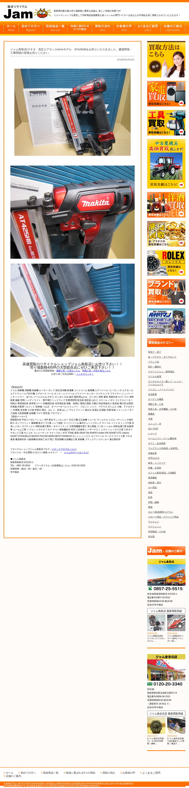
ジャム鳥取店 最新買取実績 (166, 611)
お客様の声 (128, 772)
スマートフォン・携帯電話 (161, 371)
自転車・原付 (154, 482)
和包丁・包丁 (154, 352)
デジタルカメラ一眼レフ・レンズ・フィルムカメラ (165, 383)
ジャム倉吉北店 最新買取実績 (166, 713)
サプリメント (154, 526)
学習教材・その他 (157, 531)
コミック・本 (154, 424)
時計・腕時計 (154, 366)
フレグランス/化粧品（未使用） (163, 448)
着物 (150, 507)
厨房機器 (152, 477)
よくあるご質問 (151, 772)
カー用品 (152, 487)
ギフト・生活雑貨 (157, 443)
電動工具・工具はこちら (68, 370)
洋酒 (150, 419)
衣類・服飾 (153, 502)
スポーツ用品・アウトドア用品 (163, 517)
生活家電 (152, 394)
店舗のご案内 (13, 776)
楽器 (150, 492)
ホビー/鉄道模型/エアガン (160, 512)
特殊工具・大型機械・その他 (162, 409)
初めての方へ (28, 772)
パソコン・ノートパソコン (161, 389)
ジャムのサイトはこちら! (76, 452)
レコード (152, 433)
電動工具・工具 (155, 404)
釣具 (150, 497)
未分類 (151, 536)
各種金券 (152, 453)
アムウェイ (153, 522)
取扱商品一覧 (51, 772)
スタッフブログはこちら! (64, 449)
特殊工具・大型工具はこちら (96, 370)
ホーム (9, 772)
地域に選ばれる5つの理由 (80, 772)
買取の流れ (108, 772)
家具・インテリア (157, 463)
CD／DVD (153, 428)
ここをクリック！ (85, 374)
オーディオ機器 (155, 399)
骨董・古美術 (154, 468)
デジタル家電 (154, 376)
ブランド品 (153, 362)
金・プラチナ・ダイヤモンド (162, 357)
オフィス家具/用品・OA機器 (162, 473)
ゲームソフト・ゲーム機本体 (162, 438)
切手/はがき (154, 458)
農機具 (151, 414)
